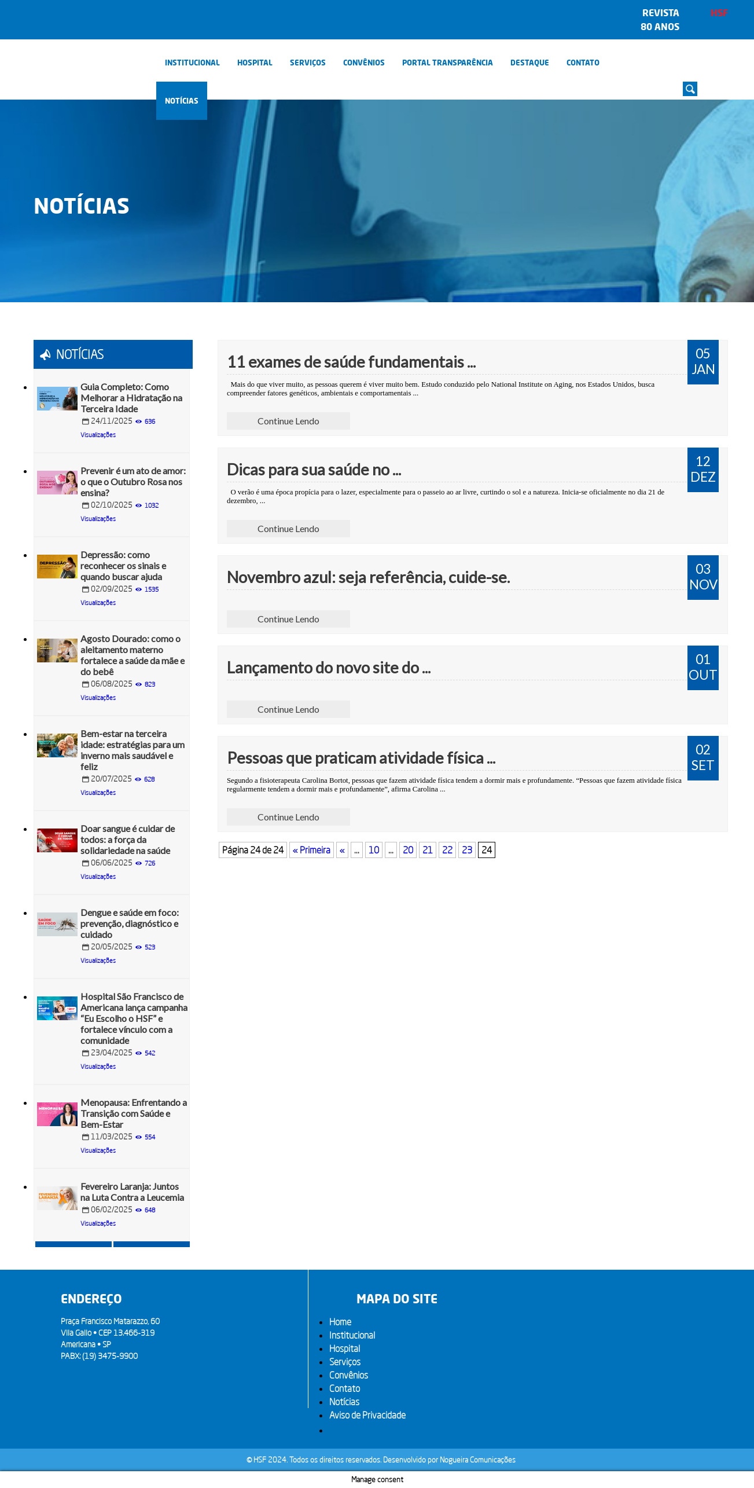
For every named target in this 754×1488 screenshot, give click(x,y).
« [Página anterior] (342, 850)
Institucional (192, 62)
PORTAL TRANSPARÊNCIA (447, 62)
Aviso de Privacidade (367, 1415)
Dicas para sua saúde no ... (314, 469)
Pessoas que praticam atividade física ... (361, 757)
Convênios (364, 62)
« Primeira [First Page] (311, 850)
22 (447, 850)
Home (340, 1322)
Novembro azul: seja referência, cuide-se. (368, 577)
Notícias (181, 100)
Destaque (529, 62)
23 (467, 850)
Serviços (308, 62)
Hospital (255, 62)
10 (374, 850)
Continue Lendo (288, 420)
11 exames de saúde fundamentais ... (351, 361)
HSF (719, 12)
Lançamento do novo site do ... (329, 667)
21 (427, 850)
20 (408, 850)
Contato (583, 62)
